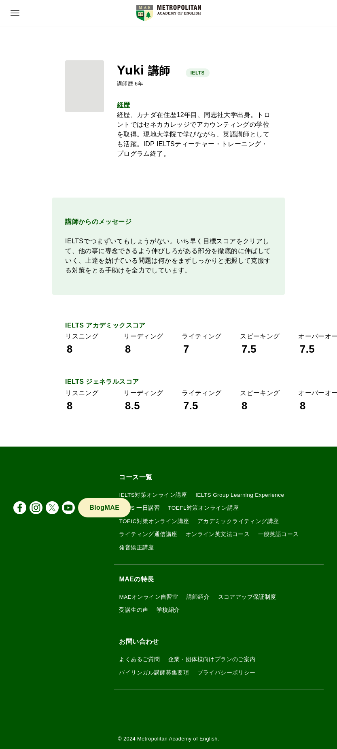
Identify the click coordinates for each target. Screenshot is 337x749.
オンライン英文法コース (218, 534)
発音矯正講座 (136, 548)
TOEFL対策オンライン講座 (203, 508)
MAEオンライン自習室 (148, 597)
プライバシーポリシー (226, 673)
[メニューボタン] (15, 13)
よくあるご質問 (139, 659)
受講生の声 (133, 610)
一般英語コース (278, 534)
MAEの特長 (136, 579)
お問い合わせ (139, 641)
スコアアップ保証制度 (247, 597)
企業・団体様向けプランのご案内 (212, 659)
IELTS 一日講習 (139, 508)
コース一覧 (135, 477)
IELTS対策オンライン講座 (153, 495)
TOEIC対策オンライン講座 (154, 521)
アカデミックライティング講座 (238, 521)
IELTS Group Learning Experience (239, 495)
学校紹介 (168, 610)
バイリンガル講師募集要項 (154, 673)
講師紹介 (198, 597)
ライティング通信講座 (148, 534)
